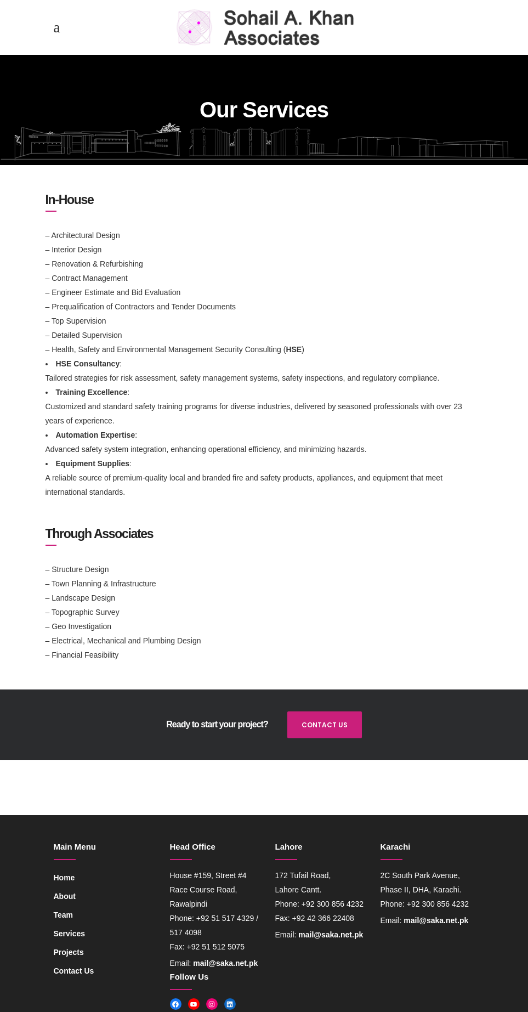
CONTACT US (325, 725)
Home (64, 877)
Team (63, 915)
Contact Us (74, 970)
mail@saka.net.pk (225, 963)
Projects (69, 952)
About (65, 896)
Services (70, 933)
